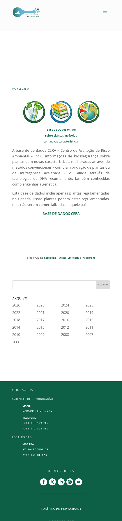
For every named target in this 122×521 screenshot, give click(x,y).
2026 (16, 305)
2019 (89, 312)
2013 (40, 327)
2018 (16, 319)
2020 (65, 312)
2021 (40, 312)
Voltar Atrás (20, 89)
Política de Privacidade (61, 508)
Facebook (50, 258)
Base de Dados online (61, 130)
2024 (65, 305)
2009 (40, 334)
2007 (89, 334)
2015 (89, 319)
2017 (40, 319)
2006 (16, 342)
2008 (65, 334)
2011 (89, 327)
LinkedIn (73, 258)
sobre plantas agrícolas (61, 135)
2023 (89, 305)
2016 (65, 319)
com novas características (61, 141)
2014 (16, 327)
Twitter (61, 258)
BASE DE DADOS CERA (61, 213)
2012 (65, 327)
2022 (16, 312)
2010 (16, 334)
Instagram (88, 258)
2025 (40, 305)
